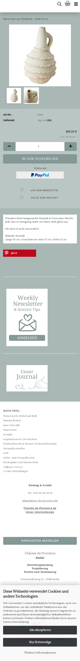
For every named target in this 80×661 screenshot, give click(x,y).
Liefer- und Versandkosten (19, 457)
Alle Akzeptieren (40, 630)
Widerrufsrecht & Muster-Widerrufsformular (30, 443)
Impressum (10, 429)
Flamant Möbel (12, 420)
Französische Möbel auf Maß (20, 416)
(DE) (49, 120)
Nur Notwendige (40, 642)
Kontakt (7, 434)
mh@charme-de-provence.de (40, 500)
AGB (5, 453)
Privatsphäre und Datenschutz (20, 462)
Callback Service (13, 467)
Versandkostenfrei (14, 448)
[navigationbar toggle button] (76, 4)
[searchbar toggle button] (59, 4)
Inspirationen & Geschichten (20, 439)
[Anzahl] (40, 146)
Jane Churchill (11, 425)
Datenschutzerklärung (16, 621)
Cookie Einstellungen (15, 471)
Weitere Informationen (40, 652)
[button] (9, 146)
